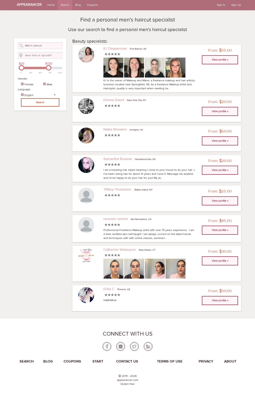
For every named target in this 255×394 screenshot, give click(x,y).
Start (97, 361)
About (230, 361)
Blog (78, 5)
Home (51, 5)
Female (29, 84)
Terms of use (169, 361)
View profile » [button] (220, 60)
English (29, 95)
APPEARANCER (29, 4)
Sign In (221, 5)
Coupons (92, 5)
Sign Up (236, 5)
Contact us (127, 361)
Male (49, 84)
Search (65, 5)
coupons (72, 361)
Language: (24, 89)
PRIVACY (206, 361)
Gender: (23, 79)
